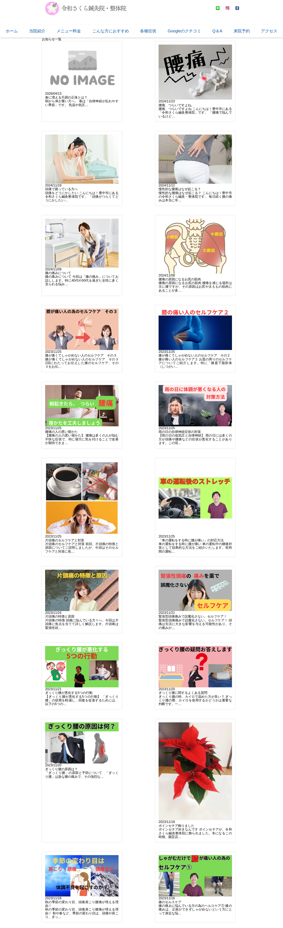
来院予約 (242, 31)
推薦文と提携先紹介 (117, 918)
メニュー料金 (69, 31)
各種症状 (148, 31)
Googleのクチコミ (184, 31)
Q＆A (217, 31)
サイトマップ (182, 918)
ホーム (12, 31)
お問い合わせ (167, 891)
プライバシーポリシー (152, 918)
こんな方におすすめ (110, 31)
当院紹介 (37, 31)
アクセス (269, 31)
